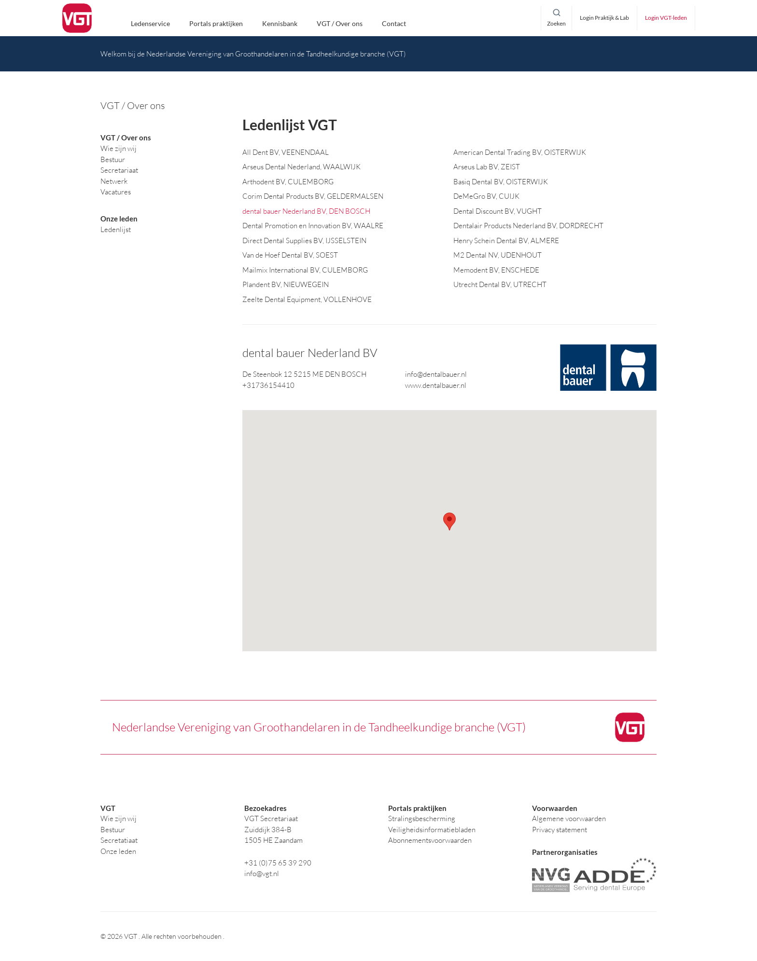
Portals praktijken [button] (216, 24)
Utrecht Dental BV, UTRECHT (500, 284)
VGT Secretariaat (271, 818)
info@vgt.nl (261, 873)
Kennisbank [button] (279, 24)
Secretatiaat (119, 840)
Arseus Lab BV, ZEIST (486, 167)
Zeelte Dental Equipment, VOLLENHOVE (307, 299)
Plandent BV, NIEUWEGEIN (285, 284)
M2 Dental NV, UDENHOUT (497, 255)
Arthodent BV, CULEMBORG (288, 181)
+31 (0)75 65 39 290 (277, 862)
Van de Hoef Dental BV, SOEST (290, 255)
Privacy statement (559, 829)
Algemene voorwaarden (569, 818)
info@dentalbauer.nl (436, 374)
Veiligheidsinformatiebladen (432, 829)
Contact (394, 24)
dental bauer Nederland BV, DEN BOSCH (306, 211)
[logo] (77, 18)
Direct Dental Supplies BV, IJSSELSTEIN (304, 240)
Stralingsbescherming (421, 818)
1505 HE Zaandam (273, 840)
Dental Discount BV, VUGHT (497, 211)
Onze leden (118, 851)
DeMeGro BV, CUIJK (486, 196)
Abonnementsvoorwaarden (430, 840)
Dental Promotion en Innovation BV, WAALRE (312, 226)
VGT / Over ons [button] (340, 24)
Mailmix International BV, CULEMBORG (305, 270)
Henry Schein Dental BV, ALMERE (506, 240)
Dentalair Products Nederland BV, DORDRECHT (528, 226)
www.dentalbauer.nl (435, 385)
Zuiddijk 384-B (268, 829)
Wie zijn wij (118, 818)
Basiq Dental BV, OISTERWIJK (500, 181)
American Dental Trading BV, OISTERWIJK (519, 152)
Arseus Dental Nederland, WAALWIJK (301, 167)
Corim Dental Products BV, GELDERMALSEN (312, 196)
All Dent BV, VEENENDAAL (285, 152)
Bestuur (112, 829)
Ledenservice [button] (150, 24)
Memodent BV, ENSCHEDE (496, 270)
